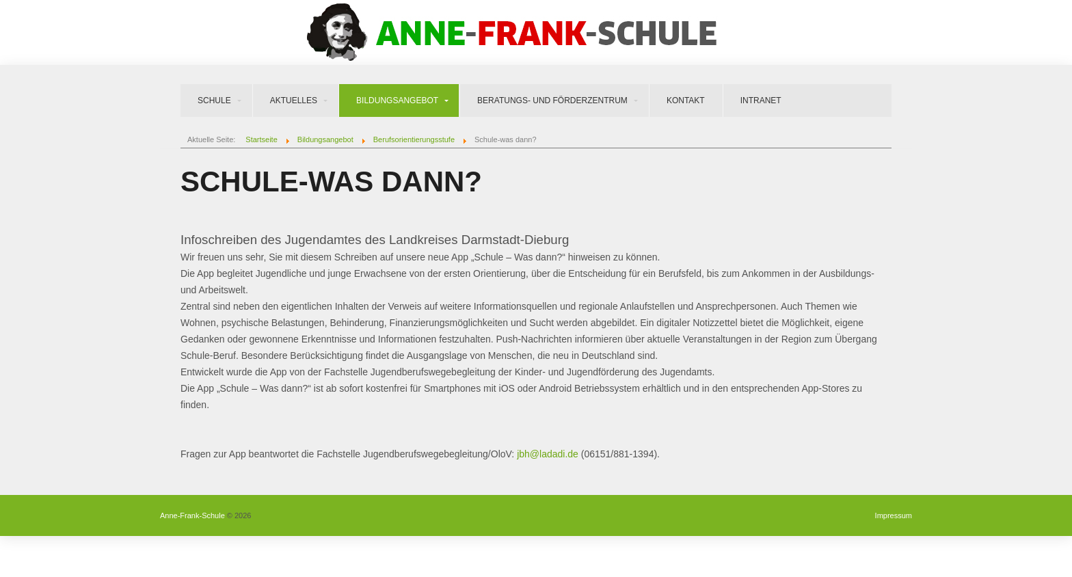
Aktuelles (293, 100)
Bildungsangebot (397, 100)
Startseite (261, 139)
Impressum (893, 515)
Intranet (760, 100)
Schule (214, 100)
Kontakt (686, 100)
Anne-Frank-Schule (192, 515)
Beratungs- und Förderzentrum (552, 100)
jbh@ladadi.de (547, 453)
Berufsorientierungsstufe (414, 139)
